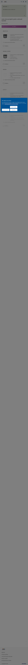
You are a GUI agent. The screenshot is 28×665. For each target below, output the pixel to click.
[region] (14, 105)
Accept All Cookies (6, 109)
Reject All (13, 109)
